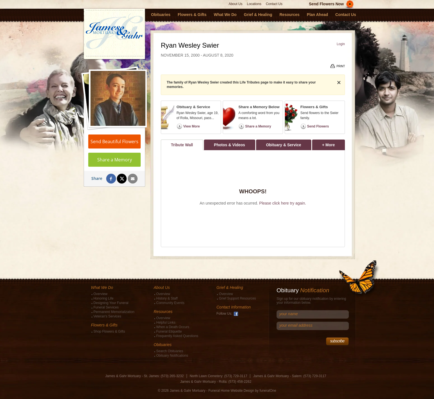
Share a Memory (114, 160)
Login (341, 44)
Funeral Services (106, 307)
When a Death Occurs (172, 327)
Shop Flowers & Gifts (109, 331)
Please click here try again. (282, 203)
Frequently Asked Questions (177, 336)
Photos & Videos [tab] (229, 145)
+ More (333, 143)
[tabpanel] (253, 198)
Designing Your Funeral (111, 303)
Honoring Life (103, 298)
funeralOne (267, 391)
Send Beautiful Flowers (114, 141)
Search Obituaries (169, 351)
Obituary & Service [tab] (283, 145)
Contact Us (274, 4)
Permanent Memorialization (114, 312)
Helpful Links (166, 322)
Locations (254, 4)
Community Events (170, 303)
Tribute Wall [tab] (182, 145)
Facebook (236, 314)
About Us (235, 4)
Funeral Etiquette (169, 331)
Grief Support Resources (237, 298)
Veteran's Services (107, 316)
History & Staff (167, 298)
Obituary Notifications (172, 356)
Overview (101, 294)
